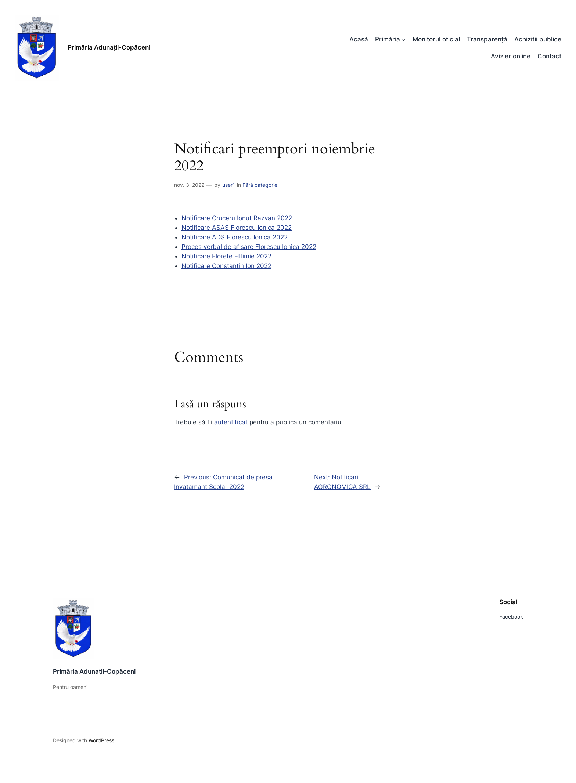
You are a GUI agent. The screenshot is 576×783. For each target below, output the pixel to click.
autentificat (231, 422)
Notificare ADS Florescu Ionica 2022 (234, 237)
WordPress (101, 740)
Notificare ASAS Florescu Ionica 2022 (236, 227)
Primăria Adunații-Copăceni (109, 47)
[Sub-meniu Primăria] (403, 39)
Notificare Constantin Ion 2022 (226, 265)
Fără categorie (259, 185)
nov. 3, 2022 (189, 185)
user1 (228, 185)
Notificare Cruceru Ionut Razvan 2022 (236, 218)
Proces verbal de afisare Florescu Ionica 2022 (248, 246)
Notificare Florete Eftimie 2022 (226, 256)
